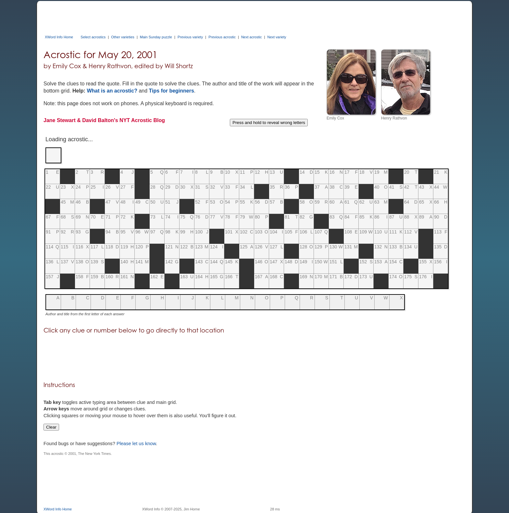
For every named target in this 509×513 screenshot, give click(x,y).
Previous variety (190, 37)
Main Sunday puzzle (156, 37)
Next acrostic (251, 37)
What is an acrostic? (112, 91)
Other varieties (122, 37)
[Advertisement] (161, 15)
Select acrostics (93, 37)
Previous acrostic (222, 37)
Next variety (276, 37)
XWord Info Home (59, 37)
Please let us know (136, 443)
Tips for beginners (171, 91)
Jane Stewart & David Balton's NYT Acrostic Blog (104, 120)
